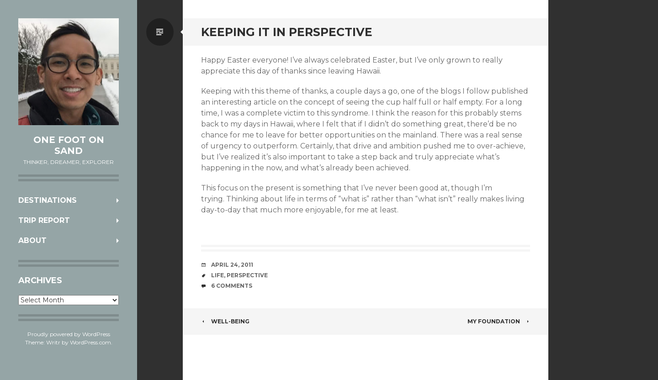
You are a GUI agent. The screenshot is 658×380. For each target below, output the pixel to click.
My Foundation (498, 321)
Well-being (225, 321)
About (32, 240)
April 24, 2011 (232, 264)
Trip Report (44, 220)
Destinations (47, 200)
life (217, 275)
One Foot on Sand (68, 145)
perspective (247, 275)
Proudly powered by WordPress (68, 334)
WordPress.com (90, 342)
